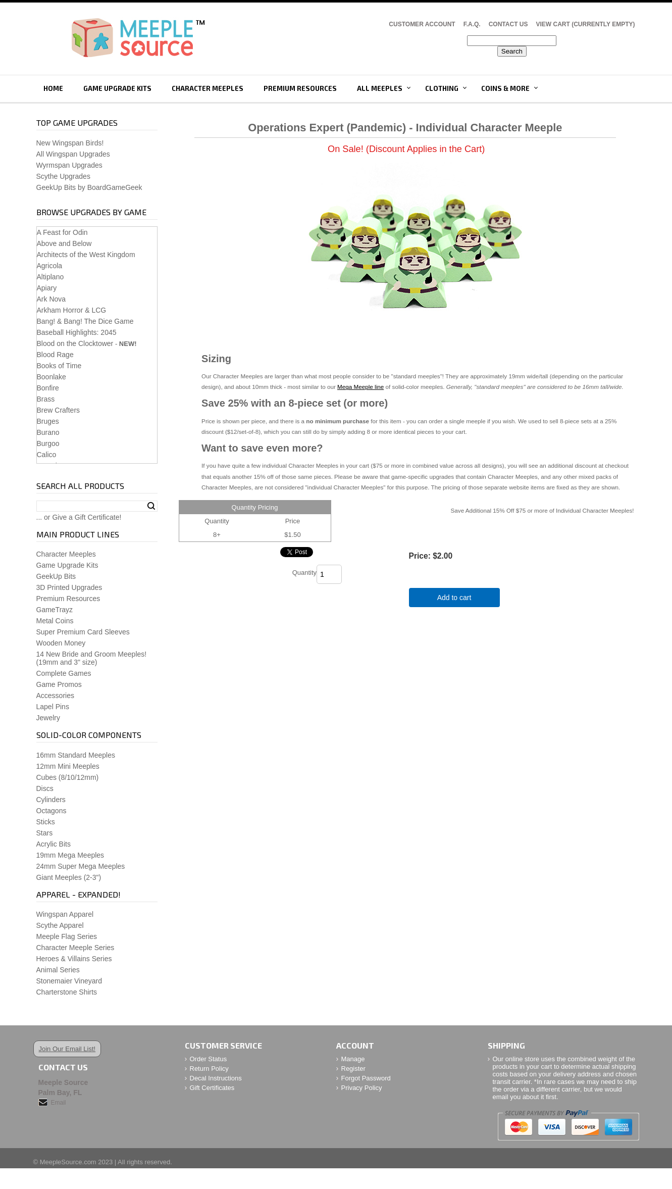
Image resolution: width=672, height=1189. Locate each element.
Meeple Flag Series (66, 936)
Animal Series (58, 970)
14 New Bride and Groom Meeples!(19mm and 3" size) (91, 658)
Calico (47, 455)
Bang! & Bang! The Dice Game (85, 321)
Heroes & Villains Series (74, 959)
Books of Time (59, 366)
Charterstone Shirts (66, 992)
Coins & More (505, 88)
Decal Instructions (216, 1078)
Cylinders (51, 800)
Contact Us (508, 24)
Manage (353, 1059)
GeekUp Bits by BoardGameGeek (89, 187)
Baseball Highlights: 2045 (77, 332)
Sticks (45, 822)
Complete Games (63, 673)
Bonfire (48, 388)
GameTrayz (54, 610)
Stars (44, 833)
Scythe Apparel (60, 925)
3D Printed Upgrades (69, 587)
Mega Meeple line (360, 386)
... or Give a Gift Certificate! (79, 517)
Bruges (48, 421)
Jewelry (48, 718)
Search (151, 506)
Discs (45, 788)
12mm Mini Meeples (67, 766)
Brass (46, 399)
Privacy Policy (361, 1088)
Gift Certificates (212, 1088)
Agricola (50, 266)
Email (58, 1102)
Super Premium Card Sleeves (83, 632)
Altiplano (50, 277)
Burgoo (48, 443)
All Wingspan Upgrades (73, 154)
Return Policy (209, 1068)
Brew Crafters (58, 410)
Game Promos (59, 684)
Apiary (47, 288)
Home (53, 88)
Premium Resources (300, 88)
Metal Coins (55, 621)
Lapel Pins (52, 707)
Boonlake (51, 377)
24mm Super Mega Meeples (80, 866)
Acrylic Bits (53, 844)
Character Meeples (207, 88)
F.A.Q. (472, 24)
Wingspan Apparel (65, 914)
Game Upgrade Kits (117, 88)
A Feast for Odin (62, 232)
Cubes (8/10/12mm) (67, 777)
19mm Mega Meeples (70, 855)
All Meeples (379, 88)
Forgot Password (366, 1078)
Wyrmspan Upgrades (69, 165)
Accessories (55, 695)
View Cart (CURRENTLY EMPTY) (585, 24)
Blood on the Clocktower (75, 343)
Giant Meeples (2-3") (68, 877)
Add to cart (454, 597)
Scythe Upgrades (63, 176)
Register (353, 1068)
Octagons (51, 811)
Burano (48, 432)
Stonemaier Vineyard (69, 981)
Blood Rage (55, 355)
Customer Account (422, 24)
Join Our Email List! (67, 1049)
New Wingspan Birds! (70, 143)
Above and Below (64, 243)
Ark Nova (51, 299)
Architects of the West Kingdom (86, 255)
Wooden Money (61, 643)
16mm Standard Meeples (75, 755)
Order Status (208, 1059)
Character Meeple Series (75, 948)
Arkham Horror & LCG (72, 310)
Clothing (441, 88)
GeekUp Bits (56, 576)
